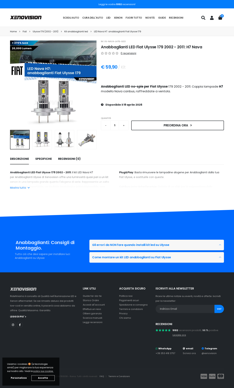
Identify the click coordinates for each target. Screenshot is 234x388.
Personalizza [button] (19, 378)
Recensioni (176, 18)
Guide (162, 18)
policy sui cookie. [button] (43, 371)
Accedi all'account (94, 304)
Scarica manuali (92, 317)
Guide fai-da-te (92, 296)
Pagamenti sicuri (129, 300)
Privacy (123, 313)
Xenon (118, 18)
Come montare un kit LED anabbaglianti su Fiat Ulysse (134, 257)
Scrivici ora (189, 353)
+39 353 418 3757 (165, 353)
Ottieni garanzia (92, 313)
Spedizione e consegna (133, 304)
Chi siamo (125, 317)
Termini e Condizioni (119, 376)
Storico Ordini (91, 300)
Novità (150, 18)
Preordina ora (178, 125)
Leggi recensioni (92, 322)
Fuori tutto (134, 18)
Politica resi (126, 296)
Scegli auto (71, 18)
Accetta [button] (43, 378)
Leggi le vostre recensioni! (117, 4)
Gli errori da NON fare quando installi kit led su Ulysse (133, 245)
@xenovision (209, 353)
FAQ (102, 376)
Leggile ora (179, 335)
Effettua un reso (92, 309)
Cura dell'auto (92, 18)
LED (108, 18)
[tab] (19, 159)
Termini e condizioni (131, 309)
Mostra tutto (20, 188)
